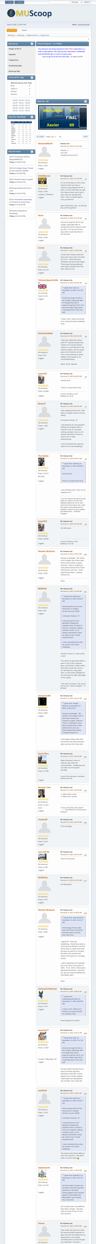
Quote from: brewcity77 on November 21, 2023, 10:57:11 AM (72, 1178)
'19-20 (27, 103)
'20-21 (21, 103)
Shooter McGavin (46, 551)
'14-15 (21, 108)
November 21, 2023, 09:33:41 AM (71, 458)
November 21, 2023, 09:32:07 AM (71, 406)
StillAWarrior (44, 176)
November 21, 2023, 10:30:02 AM (71, 912)
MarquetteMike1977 (16, 159)
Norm (41, 215)
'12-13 (15, 111)
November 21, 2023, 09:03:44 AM (71, 336)
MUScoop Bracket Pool (18, 188)
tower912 (42, 374)
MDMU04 (42, 589)
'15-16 (15, 108)
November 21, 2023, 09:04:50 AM (71, 376)
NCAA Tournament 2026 (18, 157)
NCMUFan (43, 878)
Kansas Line (65, 144)
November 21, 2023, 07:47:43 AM (71, 218)
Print (85, 136)
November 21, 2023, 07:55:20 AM (71, 250)
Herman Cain (44, 787)
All (60, 137)
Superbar (12, 54)
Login (44, 57)
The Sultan (43, 456)
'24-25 (15, 100)
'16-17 (27, 105)
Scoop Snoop (25, 202)
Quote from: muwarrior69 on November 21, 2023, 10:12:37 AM (73, 920)
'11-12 (21, 111)
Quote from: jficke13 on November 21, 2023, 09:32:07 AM (72, 599)
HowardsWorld (45, 143)
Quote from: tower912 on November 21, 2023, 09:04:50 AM (72, 466)
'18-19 (15, 105)
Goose (41, 248)
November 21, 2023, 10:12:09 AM (71, 591)
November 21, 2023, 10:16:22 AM (71, 756)
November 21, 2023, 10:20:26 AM (71, 854)
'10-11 (27, 111)
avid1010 (42, 1090)
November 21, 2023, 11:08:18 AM (71, 1226)
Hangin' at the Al (15, 49)
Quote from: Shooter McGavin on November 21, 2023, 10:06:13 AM (71, 706)
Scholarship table (84, 25)
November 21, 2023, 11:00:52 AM (71, 1093)
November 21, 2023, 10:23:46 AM (71, 880)
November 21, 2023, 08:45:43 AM (71, 283)
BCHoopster (13, 213)
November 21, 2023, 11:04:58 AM (71, 1170)
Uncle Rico (43, 754)
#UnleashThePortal (47, 989)
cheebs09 (42, 819)
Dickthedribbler (45, 333)
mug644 (30, 179)
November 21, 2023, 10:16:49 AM (71, 790)
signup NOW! (78, 57)
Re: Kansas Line (66, 176)
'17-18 (21, 105)
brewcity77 (43, 1030)
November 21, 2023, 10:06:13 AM (71, 554)
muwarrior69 (44, 696)
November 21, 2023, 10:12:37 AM (71, 698)
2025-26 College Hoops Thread (21, 168)
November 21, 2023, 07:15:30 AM (71, 178)
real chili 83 (43, 852)
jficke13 (42, 404)
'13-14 (27, 108)
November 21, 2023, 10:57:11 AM (71, 1033)
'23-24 (21, 100)
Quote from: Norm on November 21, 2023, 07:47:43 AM (72, 290)
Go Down (40, 136)
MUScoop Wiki (14, 71)
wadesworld (44, 1168)
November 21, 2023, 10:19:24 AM (71, 822)
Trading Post (13, 60)
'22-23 (27, 100)
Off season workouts (17, 211)
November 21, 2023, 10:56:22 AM (71, 991)
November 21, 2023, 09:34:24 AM (71, 524)
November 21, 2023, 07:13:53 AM (71, 146)
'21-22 (15, 103)
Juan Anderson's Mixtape (20, 171)
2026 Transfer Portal (17, 179)
